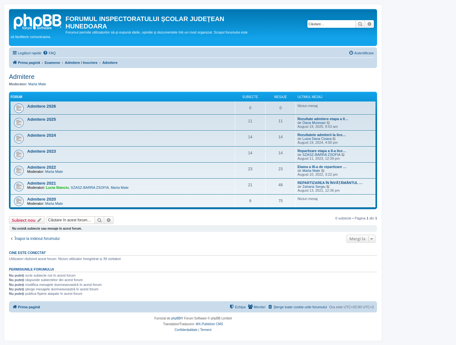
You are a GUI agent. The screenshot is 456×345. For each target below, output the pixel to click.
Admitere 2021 (41, 183)
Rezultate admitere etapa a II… (323, 119)
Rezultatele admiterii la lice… (322, 135)
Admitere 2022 (41, 167)
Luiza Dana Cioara (316, 139)
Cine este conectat (27, 253)
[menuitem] (49, 53)
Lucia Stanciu (57, 187)
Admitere (22, 76)
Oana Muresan (314, 123)
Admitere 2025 (41, 119)
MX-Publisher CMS (209, 324)
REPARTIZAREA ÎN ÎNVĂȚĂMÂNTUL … (330, 183)
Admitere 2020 (41, 199)
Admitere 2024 (41, 135)
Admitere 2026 (41, 106)
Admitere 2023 (41, 151)
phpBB (176, 318)
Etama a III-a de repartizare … (322, 167)
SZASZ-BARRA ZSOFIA (321, 155)
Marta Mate (37, 84)
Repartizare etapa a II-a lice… (322, 151)
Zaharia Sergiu (313, 186)
